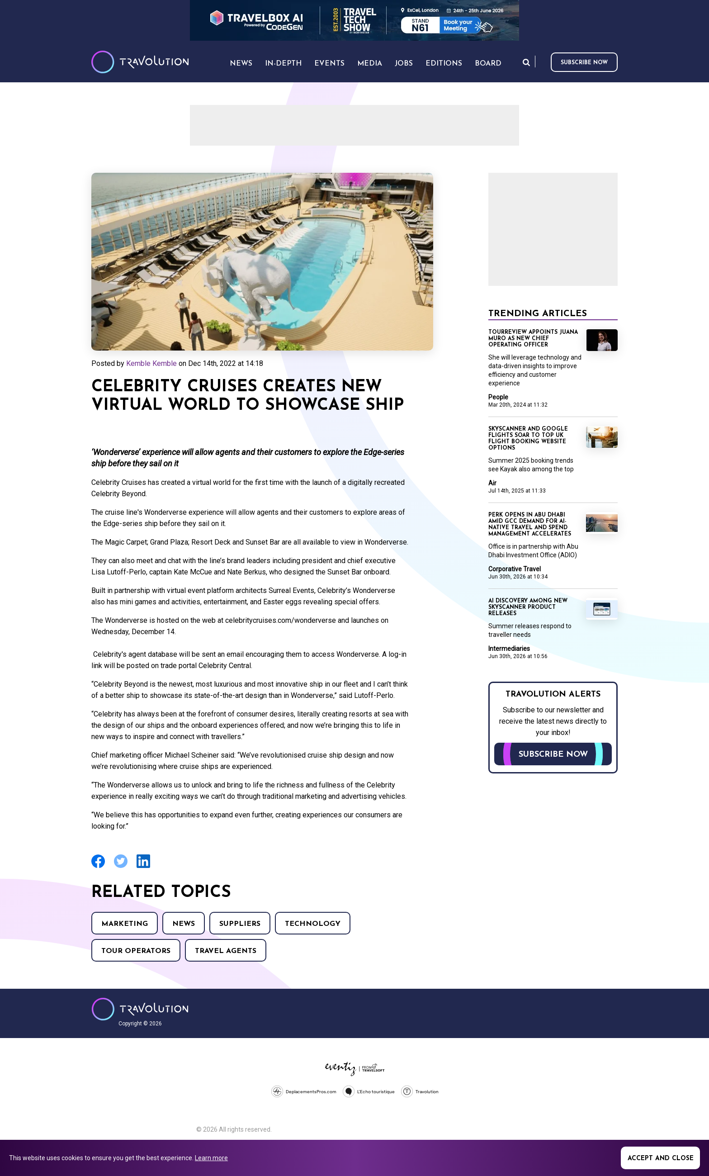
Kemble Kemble (151, 363)
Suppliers (239, 924)
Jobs (404, 63)
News (183, 924)
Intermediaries (509, 648)
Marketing (124, 924)
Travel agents (225, 951)
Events (329, 63)
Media (369, 63)
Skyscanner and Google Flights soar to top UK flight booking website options (528, 439)
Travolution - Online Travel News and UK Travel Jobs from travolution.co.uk (140, 1009)
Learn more (211, 1158)
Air (492, 483)
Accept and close (661, 1158)
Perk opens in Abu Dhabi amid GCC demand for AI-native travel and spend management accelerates (529, 524)
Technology (312, 924)
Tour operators (135, 951)
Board (488, 63)
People (498, 397)
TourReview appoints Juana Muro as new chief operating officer (533, 339)
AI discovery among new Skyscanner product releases (527, 607)
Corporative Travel (514, 569)
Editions (443, 63)
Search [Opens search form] (526, 62)
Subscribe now (584, 63)
